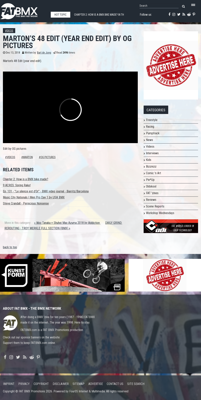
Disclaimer (61, 384)
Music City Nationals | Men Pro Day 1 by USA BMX (34, 197)
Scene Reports (155, 206)
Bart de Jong (44, 52)
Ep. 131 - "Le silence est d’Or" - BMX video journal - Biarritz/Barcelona (46, 191)
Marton (28, 157)
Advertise (95, 384)
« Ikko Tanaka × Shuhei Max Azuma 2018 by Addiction (67, 223)
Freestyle (151, 120)
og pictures (48, 157)
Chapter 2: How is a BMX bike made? (25, 179)
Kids (148, 160)
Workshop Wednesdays (160, 213)
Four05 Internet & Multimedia (87, 391)
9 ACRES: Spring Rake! (17, 185)
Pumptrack (152, 133)
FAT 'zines (152, 193)
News (149, 140)
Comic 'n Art (153, 173)
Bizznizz (151, 166)
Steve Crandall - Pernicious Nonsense (26, 203)
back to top (10, 247)
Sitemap (78, 384)
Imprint (8, 384)
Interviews (152, 153)
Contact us (115, 384)
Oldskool (151, 186)
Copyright (41, 384)
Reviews (151, 200)
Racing (150, 126)
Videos (9, 30)
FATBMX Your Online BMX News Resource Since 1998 (23, 10)
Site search (135, 384)
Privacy (24, 384)
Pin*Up (150, 180)
